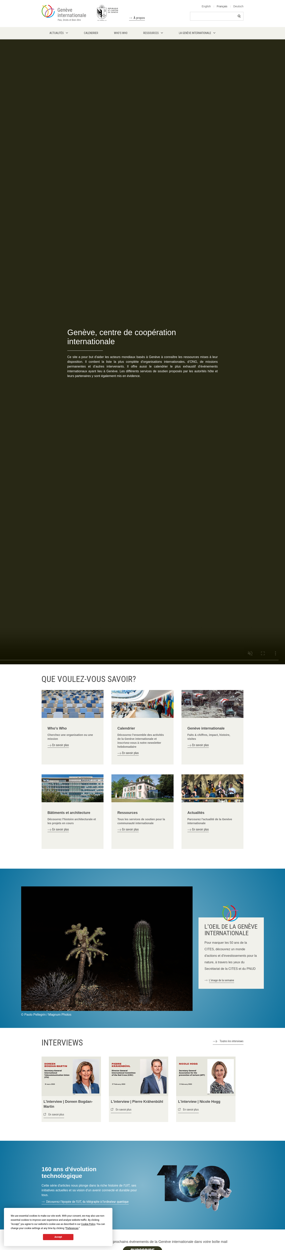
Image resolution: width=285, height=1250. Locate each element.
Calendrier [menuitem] (91, 33)
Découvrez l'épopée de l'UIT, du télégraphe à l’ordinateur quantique (87, 1202)
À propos (139, 18)
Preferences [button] (72, 1228)
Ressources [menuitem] (151, 33)
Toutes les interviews (231, 1041)
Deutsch (238, 6)
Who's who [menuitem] (120, 33)
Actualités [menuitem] (56, 33)
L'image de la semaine (221, 980)
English (206, 6)
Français (222, 6)
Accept (58, 1237)
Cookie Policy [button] (88, 1224)
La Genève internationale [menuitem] (195, 33)
